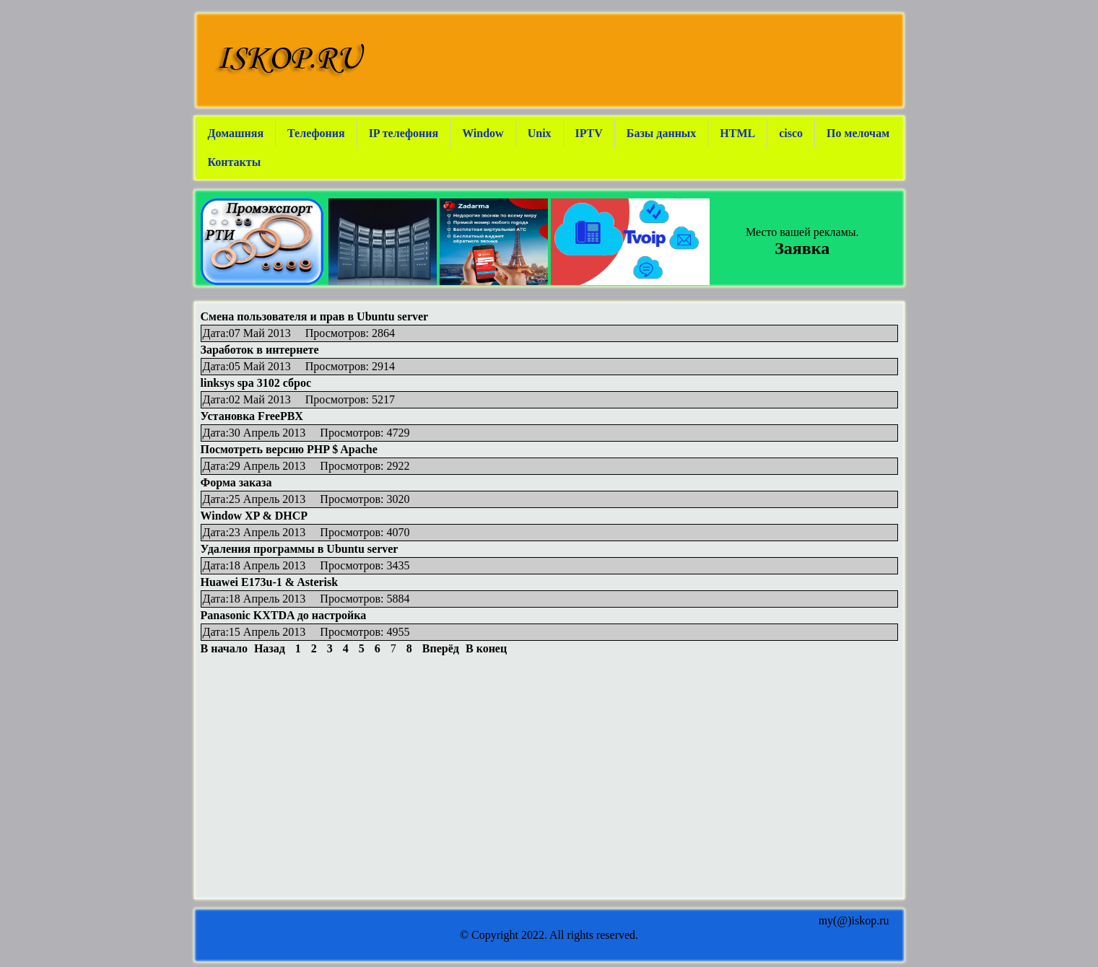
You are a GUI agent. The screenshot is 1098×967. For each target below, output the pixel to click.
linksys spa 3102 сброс (256, 383)
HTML (737, 133)
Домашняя (236, 133)
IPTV (589, 133)
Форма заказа (236, 482)
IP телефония (404, 133)
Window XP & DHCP (254, 515)
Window (483, 133)
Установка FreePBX (252, 416)
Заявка (802, 248)
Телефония (316, 133)
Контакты (234, 162)
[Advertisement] (549, 687)
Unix (540, 133)
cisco (791, 133)
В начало (224, 648)
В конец (486, 648)
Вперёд (440, 648)
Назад (269, 648)
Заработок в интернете (260, 350)
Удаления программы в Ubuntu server (299, 549)
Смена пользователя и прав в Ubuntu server (315, 316)
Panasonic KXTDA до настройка (284, 615)
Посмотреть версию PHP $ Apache (289, 449)
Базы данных (662, 133)
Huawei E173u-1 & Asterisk (270, 582)
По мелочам (858, 133)
